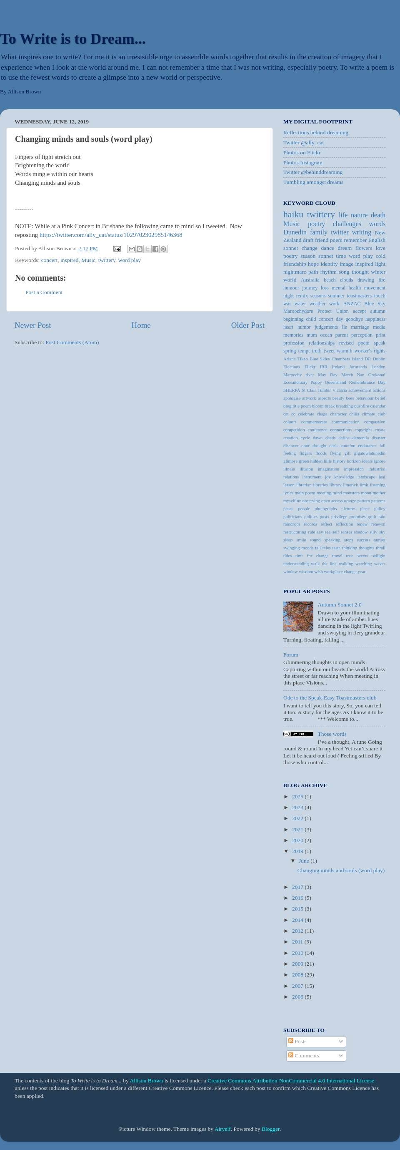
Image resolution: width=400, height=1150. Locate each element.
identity (329, 264)
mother (378, 492)
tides (287, 555)
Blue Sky (374, 304)
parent (341, 335)
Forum (290, 655)
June (304, 861)
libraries (320, 484)
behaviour (364, 397)
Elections (291, 366)
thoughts (366, 547)
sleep (287, 539)
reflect (326, 523)
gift (348, 452)
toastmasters (359, 296)
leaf (382, 476)
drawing (366, 280)
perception (361, 335)
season (307, 256)
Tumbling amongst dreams (313, 182)
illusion (306, 468)
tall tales (322, 547)
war (287, 304)
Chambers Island (347, 358)
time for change (312, 555)
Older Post (248, 325)
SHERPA (291, 390)
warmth (344, 351)
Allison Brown (146, 1080)
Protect (325, 311)
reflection (344, 523)
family (319, 232)
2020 (298, 840)
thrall (380, 547)
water (300, 304)
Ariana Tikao (295, 358)
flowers (363, 248)
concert (49, 260)
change (310, 248)
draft (308, 240)
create (380, 429)
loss (325, 288)
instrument (312, 476)
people (304, 508)
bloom (318, 405)
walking (346, 563)
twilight (378, 555)
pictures (348, 508)
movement (374, 288)
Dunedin (295, 232)
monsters (351, 492)
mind (337, 492)
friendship (294, 264)
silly (374, 531)
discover (291, 445)
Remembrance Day (367, 382)
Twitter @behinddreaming (312, 172)
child (311, 319)
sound (315, 539)
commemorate (314, 421)
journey (310, 288)
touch (379, 296)
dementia (360, 437)
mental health (346, 288)
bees (350, 397)
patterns (378, 500)
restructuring (294, 531)
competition (294, 429)
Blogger (271, 1129)
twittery (106, 260)
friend (321, 240)
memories (293, 335)
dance (327, 248)
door (305, 445)
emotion (347, 445)
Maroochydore (298, 311)
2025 (298, 796)
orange (350, 500)
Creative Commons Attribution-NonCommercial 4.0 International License (291, 1080)
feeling (289, 452)
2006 (298, 997)
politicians (292, 516)
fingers (305, 452)
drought (319, 445)
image (346, 264)
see (328, 531)
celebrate (306, 413)
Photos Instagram (302, 162)
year (361, 571)
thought (360, 272)
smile (301, 539)
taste (336, 547)
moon (366, 492)
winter (378, 272)
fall (382, 445)
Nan (360, 374)
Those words (332, 734)
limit (364, 484)
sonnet (325, 256)
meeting (324, 492)
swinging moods (298, 547)
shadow (361, 531)
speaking (332, 539)
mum (312, 335)
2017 (298, 887)
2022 (298, 818)
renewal (378, 523)
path (313, 272)
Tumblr (324, 390)
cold (380, 256)
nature (359, 215)
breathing (344, 405)
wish (318, 571)
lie (344, 327)
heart (288, 327)
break (330, 405)
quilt (372, 516)
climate (368, 413)
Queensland (335, 382)
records (310, 523)
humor (304, 327)
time (341, 256)
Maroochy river (298, 374)
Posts (297, 1041)
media (379, 327)
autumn (377, 311)
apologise (291, 397)
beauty (338, 397)
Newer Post (33, 325)
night (288, 296)
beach (329, 280)
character (338, 413)
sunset (379, 539)
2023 (298, 807)
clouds (346, 280)
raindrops (291, 523)
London (378, 366)
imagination (329, 468)
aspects (324, 397)
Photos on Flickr (301, 152)
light (380, 264)
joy (328, 476)
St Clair (309, 390)
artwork (309, 397)
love (380, 248)
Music (88, 260)
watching (363, 563)
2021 (298, 829)
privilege (339, 516)
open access (332, 500)
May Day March (335, 374)
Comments (303, 1055)
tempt (304, 351)
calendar (377, 405)
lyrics (288, 492)
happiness (375, 319)
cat (286, 413)
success (363, 539)
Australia (310, 280)
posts (324, 516)
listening (377, 484)
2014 (298, 920)
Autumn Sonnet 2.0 (339, 604)
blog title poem (297, 405)
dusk (333, 445)
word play (129, 260)
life (343, 215)
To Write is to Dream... (73, 38)
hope (313, 264)
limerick (350, 484)
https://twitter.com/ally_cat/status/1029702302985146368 (111, 235)
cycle (305, 437)
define (344, 437)
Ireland (338, 366)
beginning (293, 319)
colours (290, 421)
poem (336, 240)
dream (345, 248)
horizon (354, 460)
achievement (359, 390)
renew (362, 523)
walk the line (324, 563)
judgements (326, 327)
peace (288, 508)
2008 (298, 974)
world (290, 280)
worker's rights (370, 351)
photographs (326, 508)
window (290, 571)
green (304, 460)
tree (349, 555)
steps (348, 539)
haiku (293, 214)
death (378, 215)
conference (317, 429)
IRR (324, 366)
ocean (326, 335)
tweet (329, 351)
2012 (298, 931)
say (320, 531)
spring (289, 351)
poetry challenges (334, 224)
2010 (298, 953)
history (339, 460)
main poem (305, 492)
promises (358, 516)
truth (317, 351)
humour (291, 288)
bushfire (361, 405)
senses (346, 531)
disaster (378, 437)
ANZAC (352, 304)
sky (382, 531)
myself (289, 500)
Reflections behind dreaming (315, 132)
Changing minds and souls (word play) (341, 870)
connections (341, 429)
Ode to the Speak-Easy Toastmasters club (329, 698)
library (336, 484)
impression (354, 468)
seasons (318, 296)
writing (362, 232)
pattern (364, 500)
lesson (289, 484)
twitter (339, 232)
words (377, 224)
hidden (316, 460)
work (334, 304)
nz (299, 500)
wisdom (306, 571)
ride (311, 531)
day (339, 319)
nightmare (294, 272)
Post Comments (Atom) (72, 342)
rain (381, 516)
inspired (69, 260)
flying (335, 452)
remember (355, 240)
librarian (304, 484)
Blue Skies (320, 358)
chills (354, 413)
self (335, 531)
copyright (363, 429)
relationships (322, 343)
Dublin (379, 358)
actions (378, 390)
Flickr (310, 366)
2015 (298, 909)
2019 (298, 851)
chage (322, 413)
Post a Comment (43, 292)
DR (368, 358)
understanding (296, 563)
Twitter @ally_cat (303, 142)
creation (290, 437)
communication (346, 421)
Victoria (339, 390)
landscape (366, 476)
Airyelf (223, 1129)
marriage (360, 327)
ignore (379, 460)
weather (317, 304)
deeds (330, 437)
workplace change (340, 571)
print (380, 335)
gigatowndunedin (369, 452)
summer (336, 296)
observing (311, 500)
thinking (349, 547)
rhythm (328, 272)
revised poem (354, 343)
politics (311, 516)
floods (321, 452)
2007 (298, 986)
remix (302, 296)
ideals (367, 460)
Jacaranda (358, 366)
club (381, 413)
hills (328, 460)
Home (141, 325)
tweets (362, 555)
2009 (298, 964)
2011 (298, 942)
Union (342, 311)
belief (380, 397)
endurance (367, 445)
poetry (290, 256)
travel (337, 555)
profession (294, 343)
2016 (298, 898)
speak (379, 343)
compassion (374, 421)
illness (289, 468)
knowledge (344, 476)
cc (293, 413)
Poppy (316, 382)
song (344, 272)
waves (379, 563)
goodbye (354, 319)
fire (381, 280)
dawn (317, 437)
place (365, 508)
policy (379, 508)
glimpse (290, 460)
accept (359, 311)
